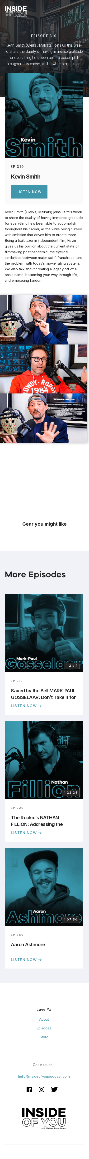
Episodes (44, 1028)
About (44, 1019)
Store (44, 1037)
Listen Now (29, 192)
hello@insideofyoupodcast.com (44, 1076)
